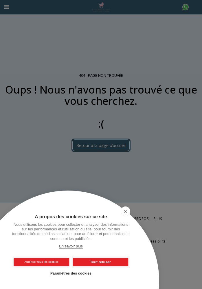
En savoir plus (71, 246)
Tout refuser (100, 262)
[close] (125, 211)
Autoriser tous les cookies (41, 261)
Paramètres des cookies (70, 273)
